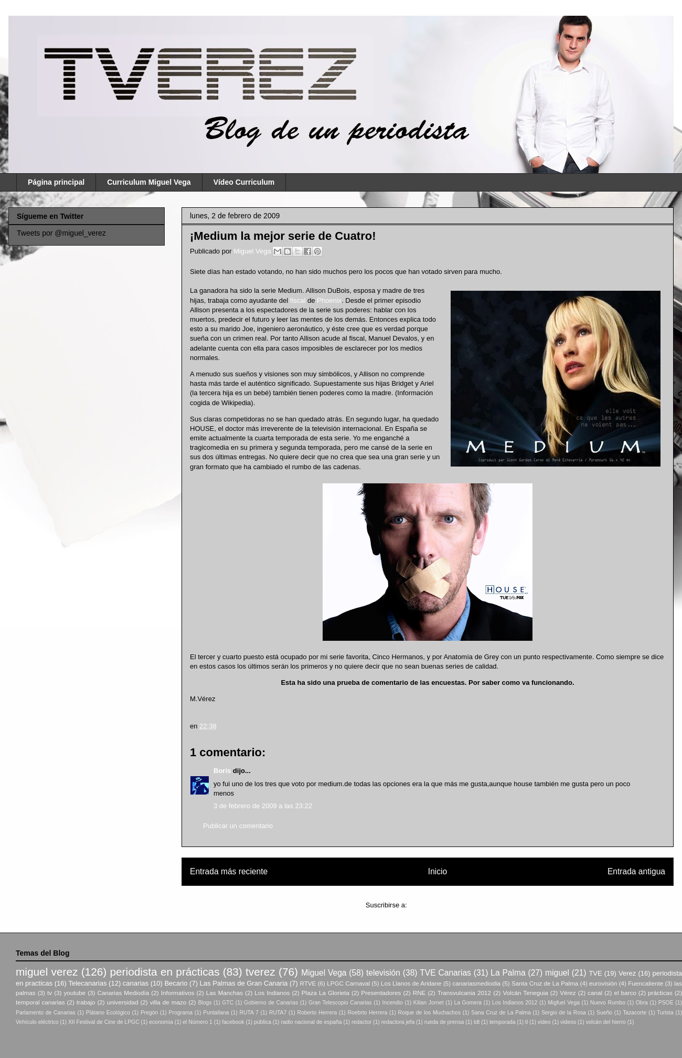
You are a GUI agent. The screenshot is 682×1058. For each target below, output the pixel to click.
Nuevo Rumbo (607, 1003)
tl (526, 1022)
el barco (625, 992)
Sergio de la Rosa (563, 1012)
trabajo (86, 1002)
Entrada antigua (636, 871)
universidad (122, 1002)
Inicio (437, 871)
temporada (502, 1022)
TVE (595, 973)
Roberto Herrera (317, 1012)
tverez (260, 972)
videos (568, 1022)
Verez (627, 973)
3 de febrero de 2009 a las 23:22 (263, 806)
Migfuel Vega (564, 1003)
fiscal (298, 300)
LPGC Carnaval (348, 983)
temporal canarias (40, 1002)
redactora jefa (398, 1022)
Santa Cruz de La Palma (545, 983)
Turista (665, 1012)
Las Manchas (224, 992)
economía (161, 1022)
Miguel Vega (253, 251)
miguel (557, 972)
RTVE (308, 983)
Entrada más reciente (229, 871)
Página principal (56, 182)
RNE (419, 992)
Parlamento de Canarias (46, 1012)
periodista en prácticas (164, 972)
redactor (361, 1022)
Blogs (204, 1003)
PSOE (666, 1003)
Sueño (604, 1012)
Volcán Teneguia (525, 992)
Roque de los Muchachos (429, 1012)
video (544, 1022)
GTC (227, 1003)
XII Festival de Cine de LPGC (104, 1022)
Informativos (178, 992)
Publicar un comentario (238, 826)
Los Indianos (272, 992)
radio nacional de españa (311, 1022)
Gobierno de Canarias (271, 1003)
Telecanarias (87, 983)
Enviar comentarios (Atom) (449, 905)
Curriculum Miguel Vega (148, 182)
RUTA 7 (248, 1012)
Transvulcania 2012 (464, 992)
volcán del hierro (606, 1022)
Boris (222, 771)
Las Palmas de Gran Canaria (244, 983)
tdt (477, 1022)
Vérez (568, 992)
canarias (135, 983)
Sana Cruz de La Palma (501, 1012)
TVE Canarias (445, 972)
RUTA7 (277, 1012)
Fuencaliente (645, 983)
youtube (75, 992)
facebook (233, 1022)
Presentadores (381, 992)
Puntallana (216, 1012)
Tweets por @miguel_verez (61, 233)
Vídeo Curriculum (244, 182)
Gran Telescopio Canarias (340, 1003)
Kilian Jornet (428, 1003)
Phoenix (329, 300)
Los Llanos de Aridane (411, 983)
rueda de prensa (444, 1022)
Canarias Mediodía (123, 992)
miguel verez (47, 972)
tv (49, 992)
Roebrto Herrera (367, 1012)
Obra (642, 1003)
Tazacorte (634, 1012)
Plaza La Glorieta (325, 992)
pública (262, 1022)
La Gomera (468, 1003)
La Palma (508, 972)
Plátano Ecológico (108, 1012)
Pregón (149, 1012)
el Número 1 (197, 1022)
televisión (383, 972)
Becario (175, 983)
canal (595, 992)
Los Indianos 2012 (514, 1003)
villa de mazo (168, 1002)
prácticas (660, 992)
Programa (181, 1012)
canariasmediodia (476, 983)
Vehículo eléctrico (37, 1022)
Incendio (392, 1003)
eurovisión (603, 983)
